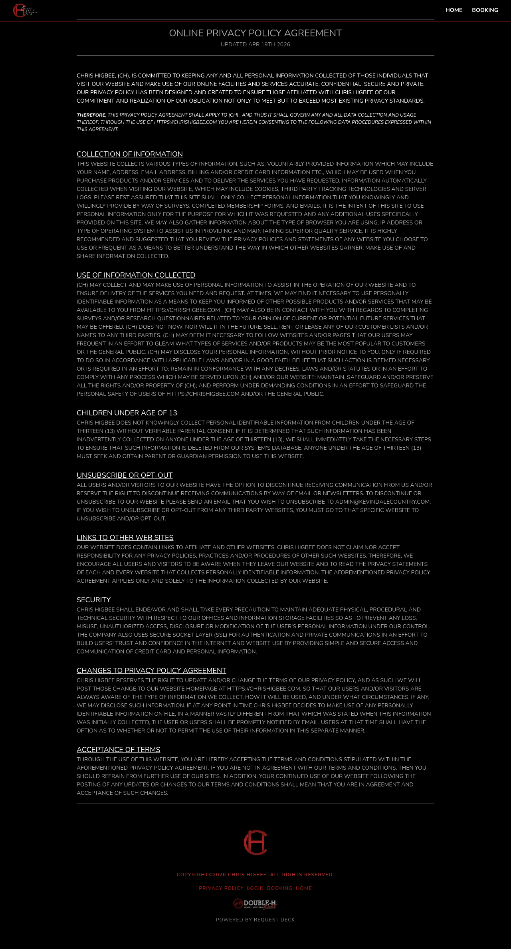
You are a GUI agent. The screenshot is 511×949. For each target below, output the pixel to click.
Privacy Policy (221, 888)
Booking (485, 10)
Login (255, 888)
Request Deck (274, 920)
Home (454, 10)
